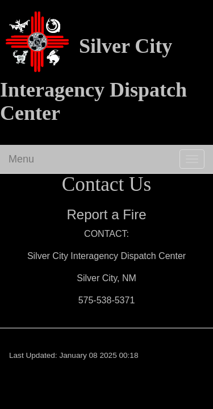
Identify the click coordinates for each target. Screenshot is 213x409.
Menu (21, 159)
